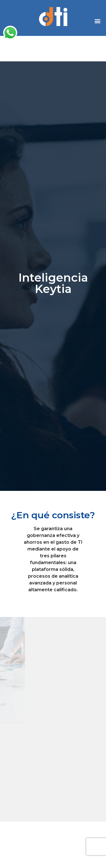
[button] (97, 20)
